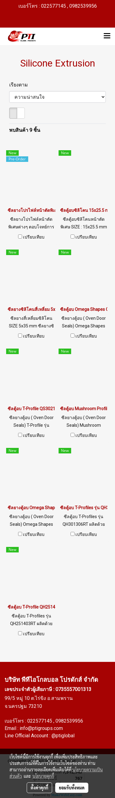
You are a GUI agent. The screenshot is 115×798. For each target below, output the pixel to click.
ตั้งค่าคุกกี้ (39, 787)
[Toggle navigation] (107, 36)
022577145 (40, 721)
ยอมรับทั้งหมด (72, 787)
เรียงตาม (20, 85)
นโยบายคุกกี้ (43, 776)
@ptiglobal (63, 736)
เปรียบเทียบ (33, 237)
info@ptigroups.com (41, 728)
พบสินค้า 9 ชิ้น (24, 130)
